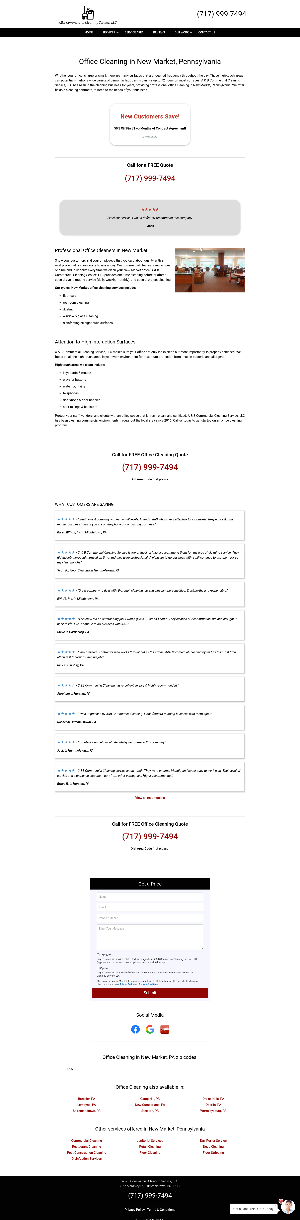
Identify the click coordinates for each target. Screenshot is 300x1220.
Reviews (159, 32)
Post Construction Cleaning (86, 1139)
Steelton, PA (150, 1097)
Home (89, 32)
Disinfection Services (87, 1145)
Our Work (183, 34)
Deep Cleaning (213, 1133)
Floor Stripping (213, 1139)
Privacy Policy (127, 971)
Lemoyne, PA (86, 1091)
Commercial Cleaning (86, 1127)
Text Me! (105, 941)
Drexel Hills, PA (213, 1085)
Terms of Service (179, 1211)
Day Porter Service (213, 1127)
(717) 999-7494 (221, 14)
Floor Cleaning (150, 1139)
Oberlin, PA (213, 1091)
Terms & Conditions (148, 971)
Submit (150, 979)
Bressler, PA (86, 1085)
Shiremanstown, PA (87, 1097)
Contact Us (206, 32)
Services (110, 34)
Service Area (134, 32)
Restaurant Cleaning (86, 1133)
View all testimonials (150, 784)
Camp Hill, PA (150, 1085)
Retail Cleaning (150, 1133)
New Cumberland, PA (150, 1091)
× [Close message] (276, 1205)
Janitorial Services (150, 1127)
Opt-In (103, 955)
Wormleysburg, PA (213, 1097)
